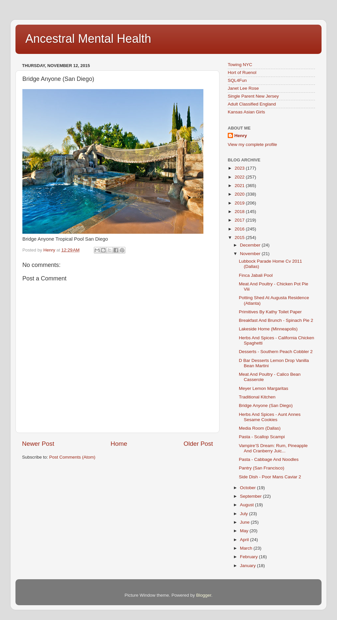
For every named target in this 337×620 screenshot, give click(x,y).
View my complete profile (252, 144)
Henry (240, 135)
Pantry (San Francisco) (261, 467)
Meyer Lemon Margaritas (263, 388)
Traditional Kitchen (257, 396)
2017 (240, 220)
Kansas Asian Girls (246, 111)
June (245, 522)
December (251, 245)
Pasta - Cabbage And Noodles (269, 459)
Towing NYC (240, 64)
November (251, 253)
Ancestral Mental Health (88, 38)
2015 (240, 237)
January (248, 565)
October (248, 487)
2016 (240, 229)
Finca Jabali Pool (256, 275)
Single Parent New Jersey (253, 96)
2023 (240, 168)
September (251, 496)
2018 (240, 211)
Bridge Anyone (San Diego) (266, 405)
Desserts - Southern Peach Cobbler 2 (276, 351)
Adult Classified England (252, 104)
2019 (240, 203)
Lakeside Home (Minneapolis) (268, 328)
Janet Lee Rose (243, 88)
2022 (240, 177)
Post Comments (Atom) (72, 457)
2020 (240, 194)
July (244, 513)
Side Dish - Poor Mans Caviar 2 (270, 476)
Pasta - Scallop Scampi (262, 436)
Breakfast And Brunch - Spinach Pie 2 (276, 320)
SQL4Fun (237, 80)
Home (119, 443)
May (244, 530)
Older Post (198, 443)
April (245, 539)
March (246, 548)
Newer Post (38, 443)
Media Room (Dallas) (260, 428)
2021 (240, 185)
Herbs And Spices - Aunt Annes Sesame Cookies (270, 417)
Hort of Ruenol (242, 72)
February (249, 556)
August (247, 504)
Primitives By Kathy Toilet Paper (270, 311)
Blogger (203, 595)
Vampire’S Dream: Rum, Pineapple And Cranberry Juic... (273, 448)
